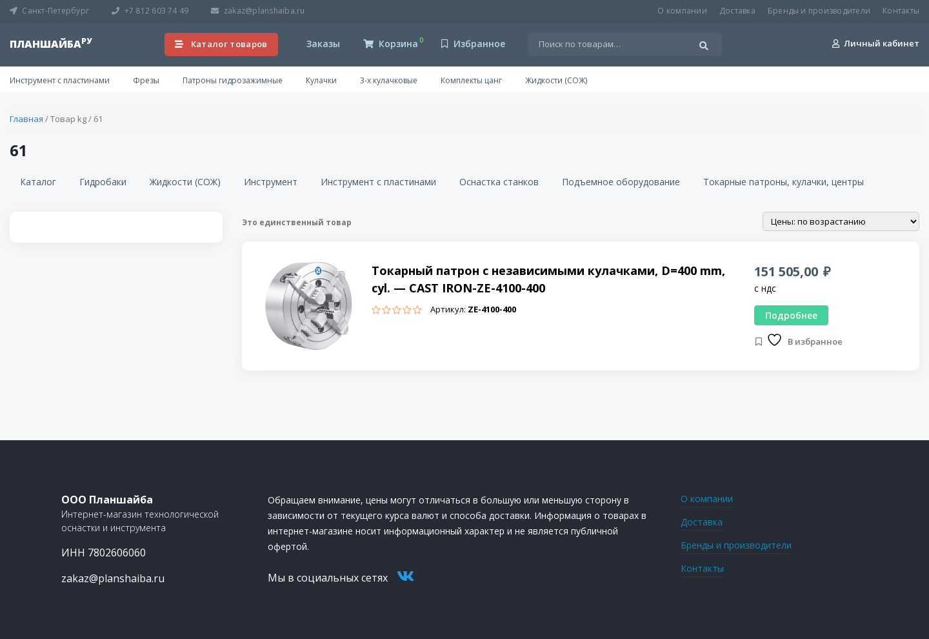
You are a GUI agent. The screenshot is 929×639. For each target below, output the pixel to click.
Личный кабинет (875, 43)
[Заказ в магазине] (841, 221)
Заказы (322, 43)
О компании (681, 10)
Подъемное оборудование (621, 182)
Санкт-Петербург (49, 10)
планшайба (51, 44)
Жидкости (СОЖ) (556, 80)
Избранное (473, 43)
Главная (26, 119)
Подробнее (791, 315)
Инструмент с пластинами (60, 80)
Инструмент (270, 182)
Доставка (737, 10)
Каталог (38, 182)
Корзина (390, 43)
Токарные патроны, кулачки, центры (783, 182)
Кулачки (321, 80)
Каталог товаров (221, 44)
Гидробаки (102, 182)
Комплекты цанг (471, 80)
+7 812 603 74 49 (150, 10)
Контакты (901, 10)
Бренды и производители (819, 10)
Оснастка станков (499, 182)
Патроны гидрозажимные (233, 80)
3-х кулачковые (388, 80)
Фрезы (146, 80)
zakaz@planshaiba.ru (258, 10)
